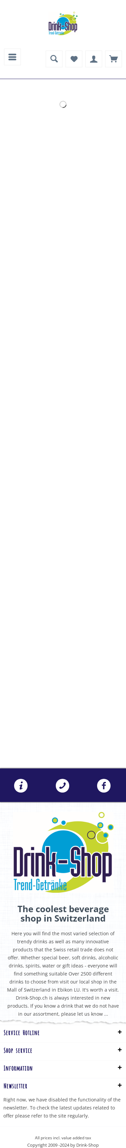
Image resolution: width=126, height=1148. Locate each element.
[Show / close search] (54, 59)
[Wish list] (74, 59)
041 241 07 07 (62, 786)
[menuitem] (12, 57)
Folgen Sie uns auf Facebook (104, 786)
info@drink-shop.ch (21, 786)
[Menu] (12, 57)
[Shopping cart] (113, 59)
